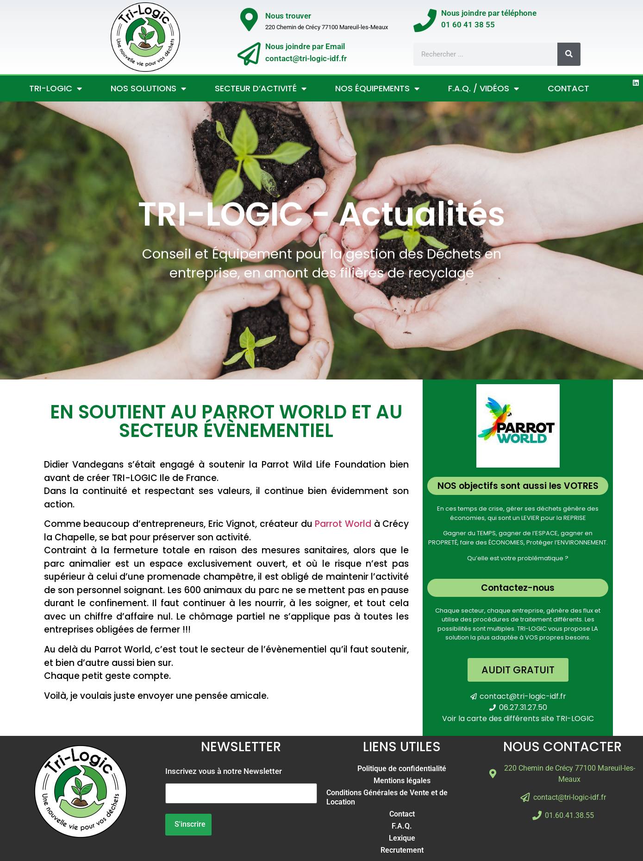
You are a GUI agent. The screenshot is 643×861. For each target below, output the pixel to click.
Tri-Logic (55, 88)
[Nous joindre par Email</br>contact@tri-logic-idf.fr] (249, 53)
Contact (568, 88)
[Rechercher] (569, 54)
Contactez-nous (518, 588)
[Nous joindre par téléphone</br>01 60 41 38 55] (425, 20)
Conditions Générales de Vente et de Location (387, 797)
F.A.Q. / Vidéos (483, 88)
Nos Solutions (148, 88)
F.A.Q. (402, 826)
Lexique (402, 838)
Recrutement (402, 850)
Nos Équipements (377, 88)
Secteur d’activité (260, 88)
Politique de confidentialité (401, 768)
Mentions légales (402, 780)
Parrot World (343, 524)
